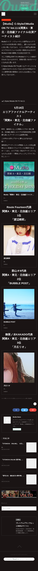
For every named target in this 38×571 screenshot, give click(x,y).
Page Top (19, 555)
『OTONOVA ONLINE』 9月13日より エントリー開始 (20, 451)
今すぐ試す (24, 8)
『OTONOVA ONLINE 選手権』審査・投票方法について (19, 468)
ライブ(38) (4, 406)
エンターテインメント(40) (21, 406)
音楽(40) (30, 406)
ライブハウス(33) (11, 406)
